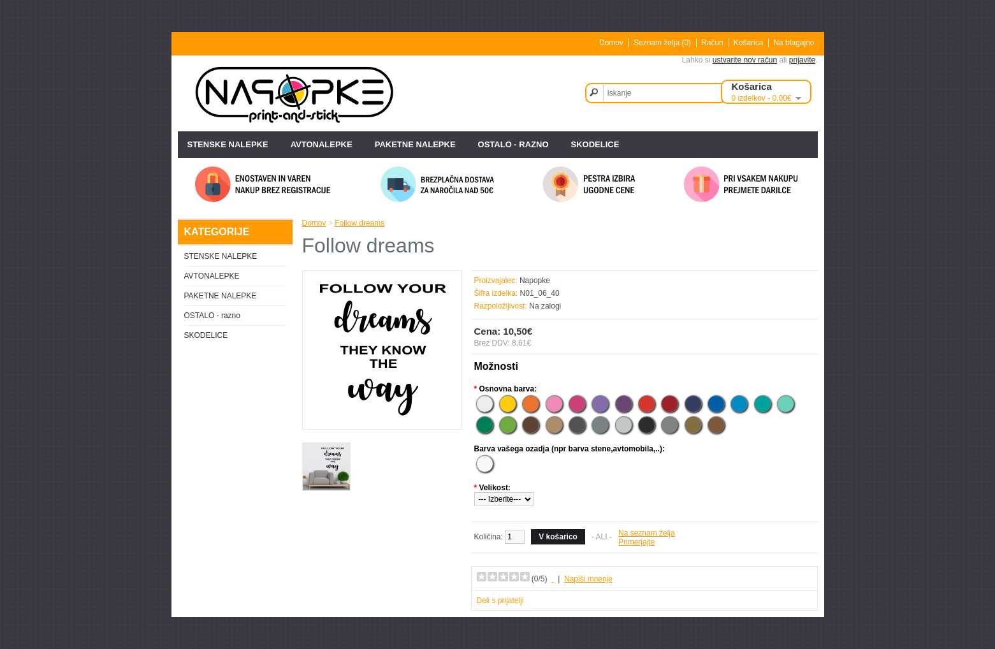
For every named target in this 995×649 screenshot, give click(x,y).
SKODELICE (595, 144)
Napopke (534, 280)
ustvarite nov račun (745, 59)
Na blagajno (793, 42)
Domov (611, 42)
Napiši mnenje (588, 578)
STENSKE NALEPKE (227, 144)
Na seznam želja (646, 533)
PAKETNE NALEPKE (415, 144)
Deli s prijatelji (500, 600)
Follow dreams (359, 223)
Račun (712, 42)
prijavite (802, 59)
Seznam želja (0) (662, 42)
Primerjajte (636, 541)
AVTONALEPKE (321, 144)
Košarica (749, 42)
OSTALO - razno (513, 144)
